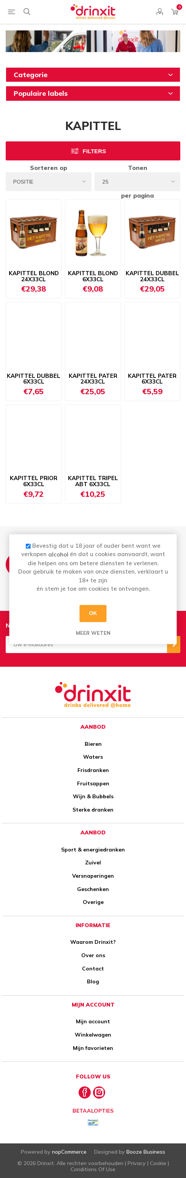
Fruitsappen (93, 783)
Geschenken (93, 889)
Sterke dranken (93, 809)
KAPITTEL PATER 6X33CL (152, 379)
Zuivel (93, 862)
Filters (94, 151)
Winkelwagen (93, 1034)
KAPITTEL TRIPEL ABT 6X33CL (93, 481)
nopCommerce (69, 1151)
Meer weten (93, 633)
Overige (93, 902)
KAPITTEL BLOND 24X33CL (34, 276)
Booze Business (145, 1151)
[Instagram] (99, 1092)
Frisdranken (93, 770)
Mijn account (93, 1021)
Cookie (158, 1163)
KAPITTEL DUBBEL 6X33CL (33, 379)
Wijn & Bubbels (93, 796)
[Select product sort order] (48, 181)
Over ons (93, 955)
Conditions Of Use (93, 1169)
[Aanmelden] (86, 644)
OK (93, 613)
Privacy (137, 1163)
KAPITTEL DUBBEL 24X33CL (152, 276)
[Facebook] (85, 1092)
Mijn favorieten (93, 1048)
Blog (93, 981)
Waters (93, 756)
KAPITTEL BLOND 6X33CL (93, 276)
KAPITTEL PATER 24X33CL (93, 379)
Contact (93, 968)
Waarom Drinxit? (93, 942)
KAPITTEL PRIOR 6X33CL (33, 481)
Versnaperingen (93, 875)
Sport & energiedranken (93, 849)
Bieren (93, 743)
